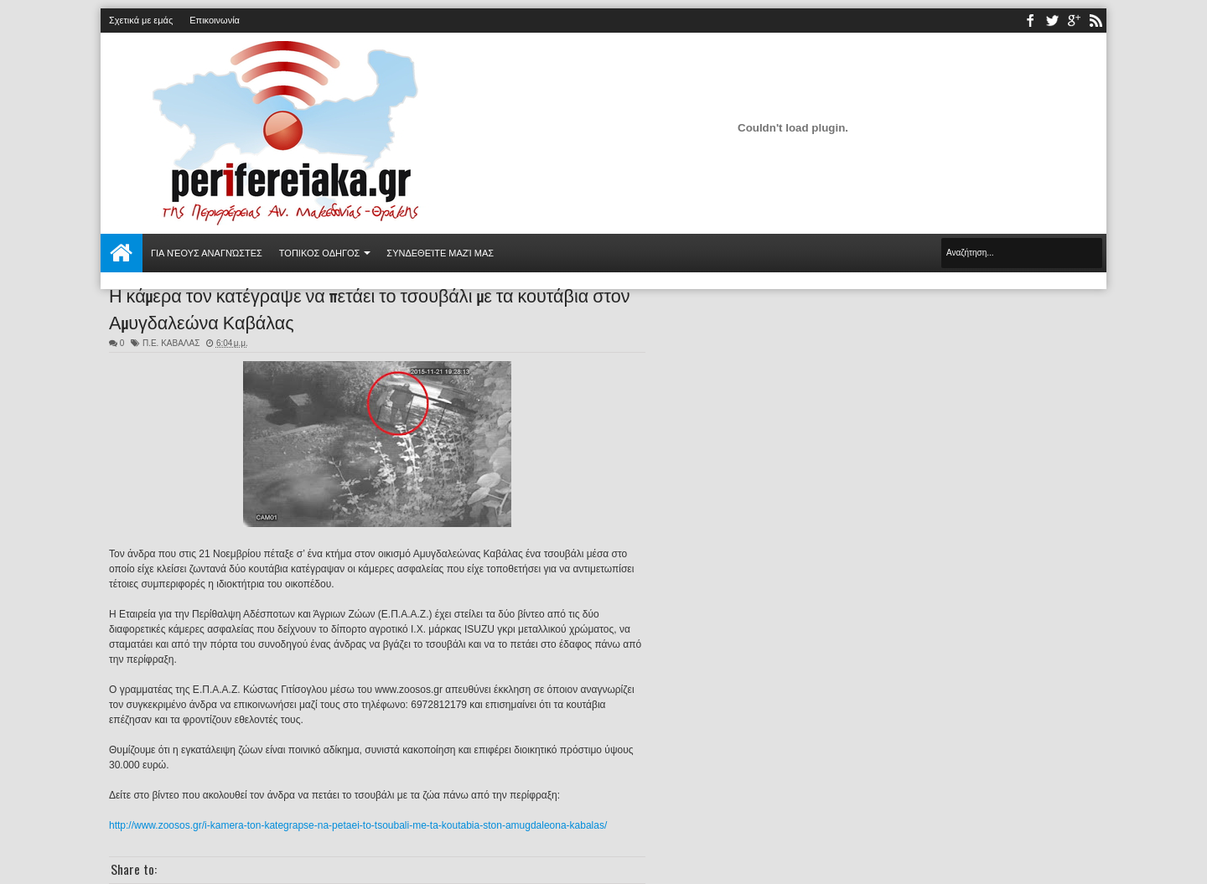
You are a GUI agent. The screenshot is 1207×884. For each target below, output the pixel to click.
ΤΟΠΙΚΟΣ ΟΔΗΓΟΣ (319, 253)
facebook (1030, 20)
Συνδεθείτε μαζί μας (440, 253)
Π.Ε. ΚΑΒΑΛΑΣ (170, 343)
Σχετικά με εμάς (141, 20)
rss (1095, 20)
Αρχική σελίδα (121, 253)
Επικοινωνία (214, 20)
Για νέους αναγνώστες (206, 253)
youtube (1074, 20)
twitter (1052, 20)
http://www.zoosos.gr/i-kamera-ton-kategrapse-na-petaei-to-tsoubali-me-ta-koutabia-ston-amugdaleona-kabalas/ (358, 825)
